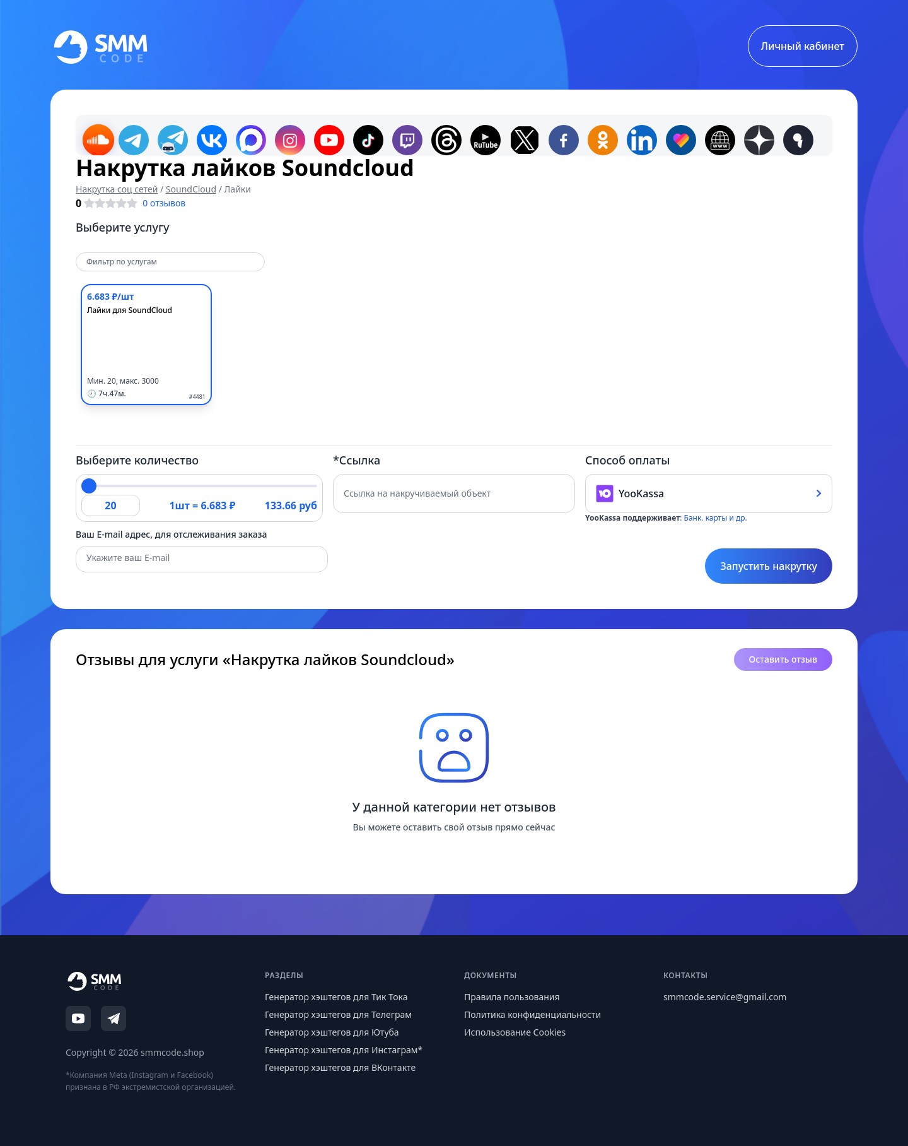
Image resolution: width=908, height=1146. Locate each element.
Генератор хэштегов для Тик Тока (336, 997)
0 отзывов (164, 203)
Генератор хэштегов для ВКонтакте (340, 1067)
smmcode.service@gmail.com (724, 997)
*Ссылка (356, 460)
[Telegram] (113, 1018)
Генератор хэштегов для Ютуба (332, 1032)
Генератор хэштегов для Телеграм (338, 1014)
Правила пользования (512, 997)
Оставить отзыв (783, 659)
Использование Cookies (515, 1032)
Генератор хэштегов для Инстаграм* (343, 1050)
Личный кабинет (802, 46)
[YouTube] (78, 1018)
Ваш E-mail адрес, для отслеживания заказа (171, 534)
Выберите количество (137, 460)
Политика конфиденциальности (532, 1014)
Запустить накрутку (768, 566)
